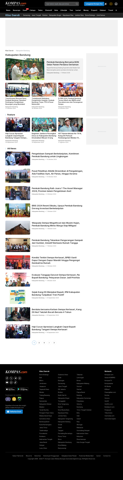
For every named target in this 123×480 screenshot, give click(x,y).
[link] (111, 4)
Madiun (41, 407)
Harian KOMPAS (110, 377)
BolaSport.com (109, 407)
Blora (59, 439)
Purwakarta (43, 433)
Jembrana (42, 383)
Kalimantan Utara (82, 433)
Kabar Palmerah (18, 456)
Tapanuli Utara (44, 389)
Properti (94, 10)
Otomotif (48, 10)
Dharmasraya (81, 439)
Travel (110, 10)
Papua (41, 398)
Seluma (79, 404)
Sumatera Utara (44, 419)
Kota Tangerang (63, 404)
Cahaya (32, 10)
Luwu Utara (43, 448)
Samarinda (43, 401)
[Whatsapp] (11, 382)
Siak (78, 416)
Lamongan (80, 377)
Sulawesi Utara (63, 374)
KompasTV (108, 380)
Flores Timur (62, 436)
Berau (79, 380)
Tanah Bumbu (44, 410)
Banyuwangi (62, 448)
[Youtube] (7, 382)
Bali (40, 377)
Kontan (107, 395)
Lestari (78, 11)
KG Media (108, 386)
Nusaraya (16, 10)
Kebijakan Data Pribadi (69, 456)
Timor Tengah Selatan (84, 410)
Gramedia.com (109, 416)
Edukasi (103, 10)
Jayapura (42, 386)
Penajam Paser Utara (46, 413)
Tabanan (80, 374)
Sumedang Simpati (83, 430)
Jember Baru (79, 15)
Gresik (60, 424)
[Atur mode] (106, 4)
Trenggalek (61, 401)
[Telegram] (15, 378)
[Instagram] (19, 378)
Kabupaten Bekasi (45, 404)
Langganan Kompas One (94, 4)
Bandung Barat (44, 422)
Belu (78, 413)
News (8, 10)
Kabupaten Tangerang (65, 419)
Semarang (26, 15)
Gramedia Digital (110, 419)
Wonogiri (79, 424)
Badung (79, 395)
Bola (56, 10)
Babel (60, 427)
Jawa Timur (43, 427)
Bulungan (61, 380)
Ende (59, 377)
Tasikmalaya (43, 430)
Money (86, 10)
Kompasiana (109, 383)
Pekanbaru (80, 401)
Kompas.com (109, 374)
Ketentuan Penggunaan (51, 456)
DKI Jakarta (62, 389)
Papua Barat (81, 392)
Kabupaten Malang (83, 383)
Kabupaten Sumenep (84, 398)
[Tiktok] (15, 382)
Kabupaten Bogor (55, 15)
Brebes (45, 15)
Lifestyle (63, 10)
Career (98, 456)
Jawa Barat (43, 442)
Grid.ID (107, 401)
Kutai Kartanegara (45, 424)
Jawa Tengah (36, 15)
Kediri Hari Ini (62, 395)
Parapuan (108, 410)
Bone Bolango (90, 15)
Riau (78, 422)
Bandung (80, 407)
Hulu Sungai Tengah (83, 442)
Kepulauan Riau (68, 15)
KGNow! (107, 389)
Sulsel (79, 419)
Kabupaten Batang (64, 422)
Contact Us (107, 456)
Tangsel (60, 430)
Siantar (79, 389)
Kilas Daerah (9, 50)
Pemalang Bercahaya (65, 433)
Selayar (41, 445)
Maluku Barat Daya (45, 416)
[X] (11, 378)
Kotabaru (42, 436)
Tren (71, 10)
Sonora (107, 398)
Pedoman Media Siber (86, 456)
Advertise (37, 456)
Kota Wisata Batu (63, 410)
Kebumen (80, 436)
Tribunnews (108, 413)
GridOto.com (109, 404)
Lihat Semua (101, 15)
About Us (29, 456)
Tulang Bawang (44, 395)
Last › (54, 343)
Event (25, 10)
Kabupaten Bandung (65, 442)
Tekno (40, 10)
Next (49, 343)
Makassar (80, 427)
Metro (41, 380)
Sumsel (79, 386)
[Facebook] (7, 378)
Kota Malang (62, 445)
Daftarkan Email (14, 411)
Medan (41, 392)
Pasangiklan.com (110, 392)
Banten (60, 407)
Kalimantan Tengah (45, 439)
